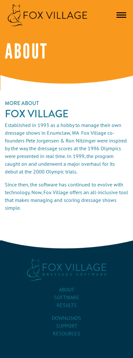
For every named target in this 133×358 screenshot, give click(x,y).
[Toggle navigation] (121, 15)
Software (66, 297)
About (66, 290)
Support (66, 326)
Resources (66, 334)
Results (67, 305)
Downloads (66, 318)
